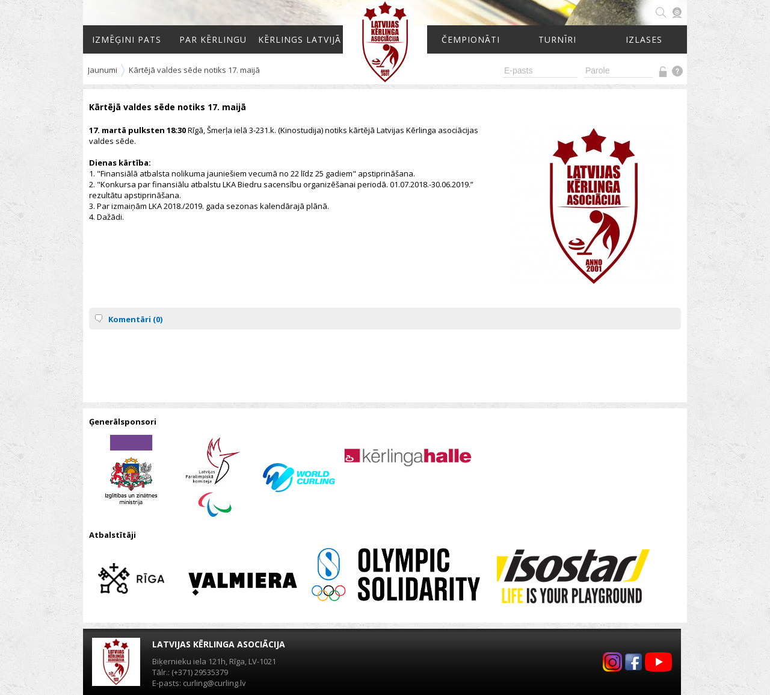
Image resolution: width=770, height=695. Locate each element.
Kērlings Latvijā (299, 39)
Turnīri (557, 39)
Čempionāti (471, 39)
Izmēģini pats (126, 39)
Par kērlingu (213, 39)
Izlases (644, 39)
